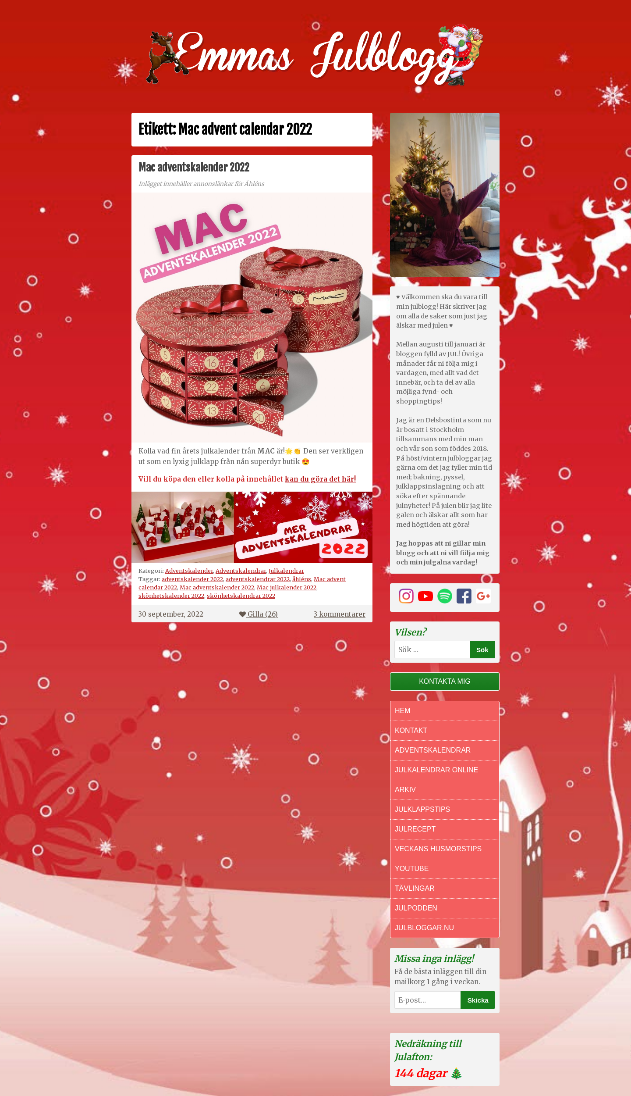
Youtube (412, 868)
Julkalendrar (286, 570)
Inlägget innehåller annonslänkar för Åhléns (201, 184)
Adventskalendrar (241, 570)
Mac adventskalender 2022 (193, 167)
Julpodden (416, 908)
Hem (403, 710)
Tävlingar (415, 888)
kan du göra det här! (320, 479)
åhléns (301, 578)
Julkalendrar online (436, 770)
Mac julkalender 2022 (286, 587)
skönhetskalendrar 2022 (241, 595)
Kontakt (411, 730)
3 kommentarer (339, 614)
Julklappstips (422, 809)
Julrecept (415, 829)
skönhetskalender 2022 (171, 595)
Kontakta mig (445, 681)
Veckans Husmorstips (438, 849)
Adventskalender (189, 570)
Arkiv (405, 789)
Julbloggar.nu (424, 928)
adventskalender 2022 (192, 578)
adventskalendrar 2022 (258, 578)
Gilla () (258, 614)
